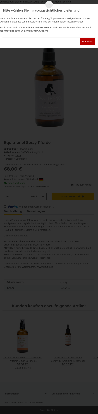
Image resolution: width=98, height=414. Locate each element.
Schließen (87, 41)
